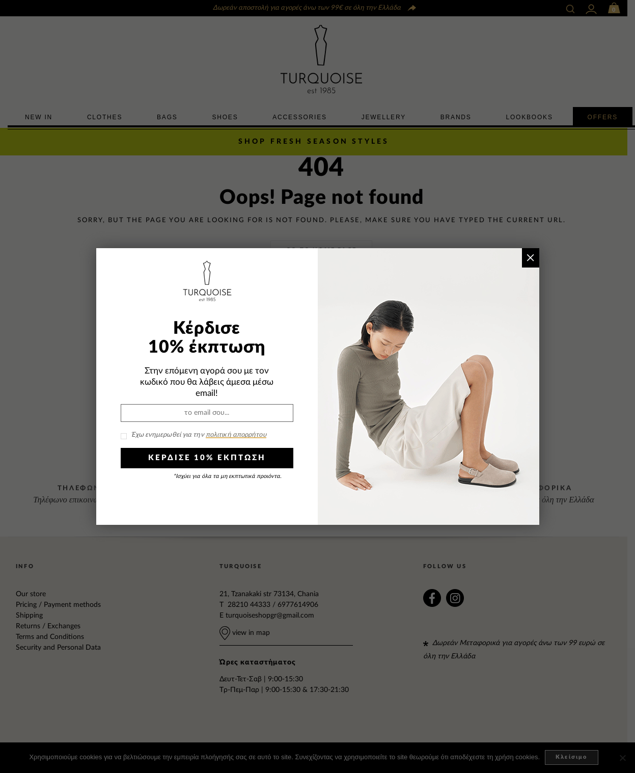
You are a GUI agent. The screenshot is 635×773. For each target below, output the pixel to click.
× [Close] (530, 257)
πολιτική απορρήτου (236, 435)
